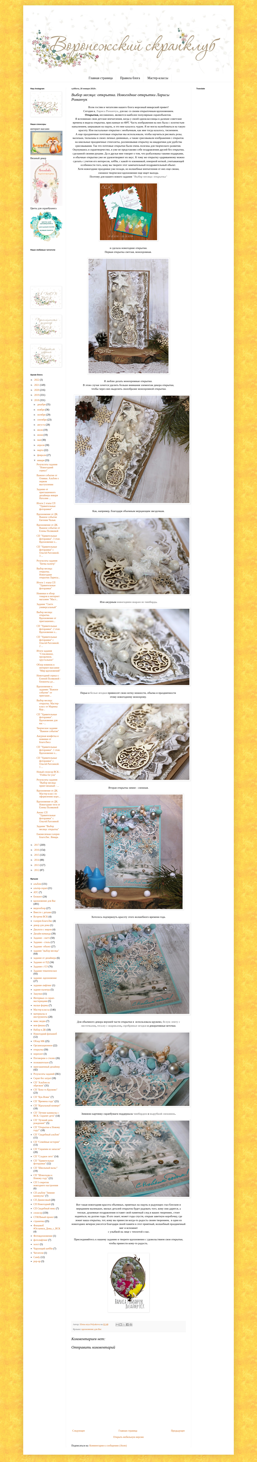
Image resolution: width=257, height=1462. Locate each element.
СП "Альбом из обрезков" (42, 1084)
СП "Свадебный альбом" (47, 1134)
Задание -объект (42, 946)
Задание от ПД (41, 962)
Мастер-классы (157, 78)
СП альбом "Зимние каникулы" (44, 1194)
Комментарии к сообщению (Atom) (108, 1445)
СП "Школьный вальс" (46, 1168)
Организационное (43, 1045)
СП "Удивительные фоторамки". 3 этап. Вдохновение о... (48, 539)
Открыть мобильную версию (128, 1437)
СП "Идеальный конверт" (47, 1105)
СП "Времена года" (44, 1101)
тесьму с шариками (109, 1025)
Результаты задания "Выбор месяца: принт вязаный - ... (48, 782)
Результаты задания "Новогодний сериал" (47, 467)
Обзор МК (39, 1041)
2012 (37, 870)
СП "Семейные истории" (47, 1142)
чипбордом (140, 1113)
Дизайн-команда (42, 933)
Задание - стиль (42, 942)
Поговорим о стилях (44, 1058)
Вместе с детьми (42, 912)
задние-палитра (42, 989)
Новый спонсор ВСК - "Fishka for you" (48, 773)
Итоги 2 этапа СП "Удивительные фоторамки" (46, 506)
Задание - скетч (42, 938)
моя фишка (39, 1025)
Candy (37, 1257)
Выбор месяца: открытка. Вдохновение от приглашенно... (46, 617)
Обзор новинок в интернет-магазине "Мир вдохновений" (49, 667)
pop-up (37, 1261)
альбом (37, 884)
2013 (37, 865)
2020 (37, 390)
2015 (37, 855)
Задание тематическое (45, 971)
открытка (38, 1049)
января (41, 460)
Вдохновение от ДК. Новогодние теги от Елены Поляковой (48, 804)
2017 (37, 845)
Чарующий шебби (43, 1248)
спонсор (38, 1212)
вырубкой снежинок (162, 1113)
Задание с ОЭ (41, 966)
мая (39, 440)
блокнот (38, 896)
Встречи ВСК (41, 916)
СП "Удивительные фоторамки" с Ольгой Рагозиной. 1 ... (48, 762)
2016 (37, 850)
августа (41, 424)
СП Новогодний (42, 1204)
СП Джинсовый (42, 1200)
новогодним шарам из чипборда (136, 601)
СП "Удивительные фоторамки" (44, 1162)
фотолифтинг (41, 1240)
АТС (36, 892)
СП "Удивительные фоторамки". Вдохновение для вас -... (47, 719)
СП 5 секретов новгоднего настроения (46, 1184)
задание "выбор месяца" (46, 950)
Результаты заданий (44, 1074)
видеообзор (40, 908)
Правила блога (130, 78)
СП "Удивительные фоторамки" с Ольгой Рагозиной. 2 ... (48, 641)
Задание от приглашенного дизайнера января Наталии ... (47, 494)
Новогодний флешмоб (45, 1034)
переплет (38, 1054)
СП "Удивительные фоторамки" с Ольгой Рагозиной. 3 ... (48, 551)
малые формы (41, 1005)
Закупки (38, 993)
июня (40, 435)
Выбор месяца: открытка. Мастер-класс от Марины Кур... (48, 705)
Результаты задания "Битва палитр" (47, 562)
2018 (37, 400)
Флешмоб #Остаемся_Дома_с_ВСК (47, 1227)
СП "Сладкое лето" (44, 1156)
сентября (42, 419)
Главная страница (101, 78)
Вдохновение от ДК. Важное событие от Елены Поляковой (48, 528)
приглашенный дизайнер (47, 1066)
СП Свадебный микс (44, 1208)
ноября (41, 409)
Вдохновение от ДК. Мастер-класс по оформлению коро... (48, 793)
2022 (37, 379)
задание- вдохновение (45, 978)
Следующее (78, 1430)
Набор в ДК (40, 1029)
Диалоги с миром (43, 929)
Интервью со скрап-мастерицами (44, 999)
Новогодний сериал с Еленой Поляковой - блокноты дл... (49, 678)
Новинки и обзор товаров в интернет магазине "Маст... (48, 596)
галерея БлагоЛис (43, 921)
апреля (41, 445)
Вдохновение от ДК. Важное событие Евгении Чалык (47, 517)
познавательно (41, 1062)
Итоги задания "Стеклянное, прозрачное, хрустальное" (45, 655)
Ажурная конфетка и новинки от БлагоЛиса (48, 739)
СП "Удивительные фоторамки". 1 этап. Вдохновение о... (48, 750)
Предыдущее (178, 1430)
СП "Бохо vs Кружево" (45, 1089)
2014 (37, 860)
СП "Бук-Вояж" (42, 1097)
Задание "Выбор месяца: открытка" (48, 828)
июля (40, 430)
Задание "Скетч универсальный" (47, 606)
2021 (37, 385)
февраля (41, 455)
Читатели (39, 1253)
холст (36, 1244)
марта (40, 450)
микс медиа (40, 1021)
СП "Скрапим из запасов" (47, 1149)
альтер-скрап (40, 888)
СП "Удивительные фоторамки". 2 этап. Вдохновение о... (48, 629)
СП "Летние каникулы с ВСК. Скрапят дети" (46, 1114)
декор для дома (42, 925)
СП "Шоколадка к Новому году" (43, 1177)
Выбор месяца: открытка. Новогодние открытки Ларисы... (48, 573)
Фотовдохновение (43, 1236)
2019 (37, 395)
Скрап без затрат (42, 1078)
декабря (41, 404)
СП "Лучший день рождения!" (43, 1122)
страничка (39, 1221)
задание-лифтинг (43, 985)
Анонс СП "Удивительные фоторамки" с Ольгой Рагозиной (48, 817)
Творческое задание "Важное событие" (48, 730)
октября (41, 414)
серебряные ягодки (135, 1025)
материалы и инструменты (41, 1015)
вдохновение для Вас (92, 1329)
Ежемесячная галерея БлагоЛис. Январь (48, 836)
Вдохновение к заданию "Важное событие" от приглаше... (47, 691)
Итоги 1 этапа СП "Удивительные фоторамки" (46, 585)
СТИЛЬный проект (44, 1217)
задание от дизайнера (45, 958)
